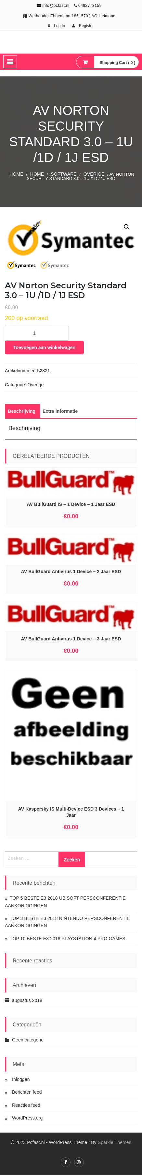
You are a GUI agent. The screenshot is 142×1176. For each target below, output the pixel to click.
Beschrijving (21, 412)
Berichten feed (27, 1093)
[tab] (21, 412)
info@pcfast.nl (53, 5)
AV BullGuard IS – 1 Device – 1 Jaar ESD (71, 504)
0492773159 (90, 5)
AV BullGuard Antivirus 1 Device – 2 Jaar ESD (71, 572)
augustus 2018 (27, 1001)
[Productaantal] (37, 334)
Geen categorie (28, 1040)
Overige (94, 174)
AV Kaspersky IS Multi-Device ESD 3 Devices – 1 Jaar (71, 813)
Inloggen (21, 1080)
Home (16, 174)
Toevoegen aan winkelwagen (44, 348)
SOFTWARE (64, 174)
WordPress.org (27, 1118)
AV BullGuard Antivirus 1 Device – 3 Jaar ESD (71, 639)
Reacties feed (26, 1105)
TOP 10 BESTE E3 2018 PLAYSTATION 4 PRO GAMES (67, 939)
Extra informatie (60, 412)
